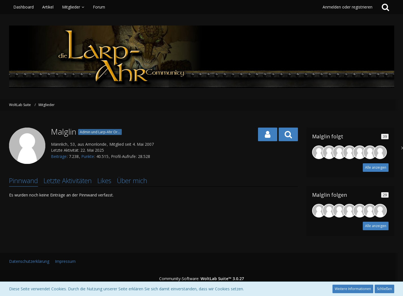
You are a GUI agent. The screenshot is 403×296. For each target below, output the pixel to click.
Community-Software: (201, 278)
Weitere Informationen (353, 288)
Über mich (132, 180)
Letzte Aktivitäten (68, 180)
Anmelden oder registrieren (347, 7)
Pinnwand (23, 180)
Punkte (87, 156)
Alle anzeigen (375, 167)
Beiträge (59, 156)
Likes (104, 180)
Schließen (384, 288)
